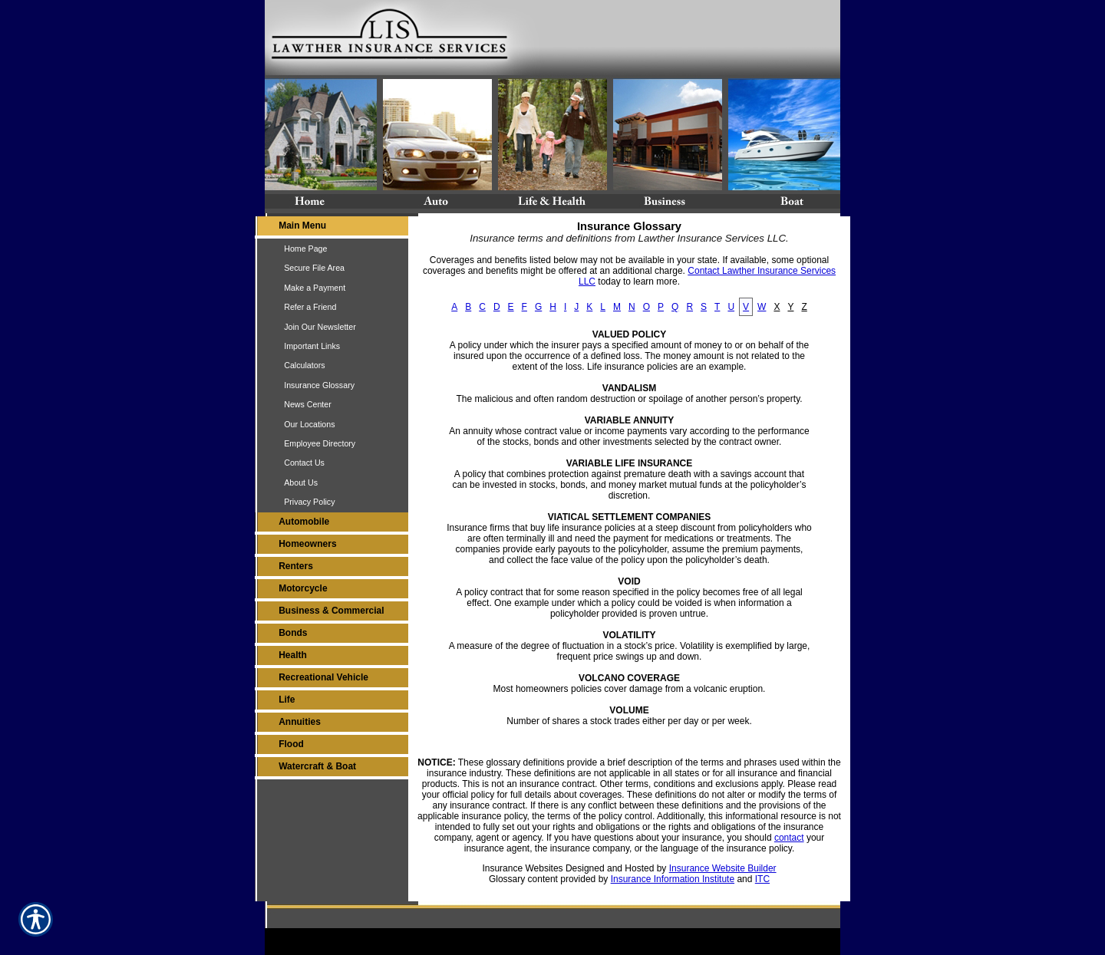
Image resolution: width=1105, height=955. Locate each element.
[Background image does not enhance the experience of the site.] (331, 227)
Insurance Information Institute (672, 879)
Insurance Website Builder (723, 868)
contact (789, 837)
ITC (762, 879)
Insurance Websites (522, 868)
